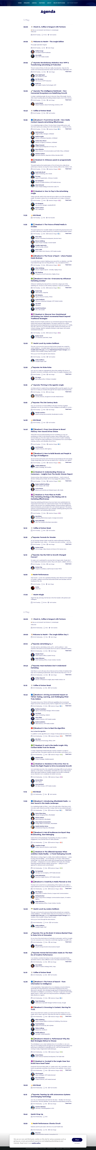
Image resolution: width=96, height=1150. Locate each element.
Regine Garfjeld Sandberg (42, 484)
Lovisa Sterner (39, 488)
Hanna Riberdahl (39, 520)
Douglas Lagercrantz (41, 245)
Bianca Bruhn (38, 395)
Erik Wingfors (39, 891)
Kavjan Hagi (38, 291)
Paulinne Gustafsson (40, 709)
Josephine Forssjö (40, 845)
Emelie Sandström (40, 722)
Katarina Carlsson (40, 153)
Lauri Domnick (39, 447)
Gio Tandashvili (39, 180)
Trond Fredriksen (39, 1024)
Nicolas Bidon (39, 780)
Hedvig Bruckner (39, 895)
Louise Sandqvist (39, 299)
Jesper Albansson (39, 658)
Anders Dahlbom (39, 359)
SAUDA (37, 587)
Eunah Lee (38, 83)
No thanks (77, 1143)
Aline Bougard (39, 1073)
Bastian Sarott (39, 336)
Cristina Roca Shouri (40, 140)
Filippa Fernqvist (39, 145)
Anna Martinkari (39, 784)
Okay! (77, 1140)
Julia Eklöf (38, 303)
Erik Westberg (39, 272)
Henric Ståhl (38, 249)
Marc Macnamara (39, 1077)
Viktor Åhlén (38, 717)
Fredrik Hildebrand (40, 465)
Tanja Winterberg (40, 1001)
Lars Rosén (38, 713)
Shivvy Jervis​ (38, 945)
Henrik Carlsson (39, 207)
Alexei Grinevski (39, 185)
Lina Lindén (38, 55)
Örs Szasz (37, 176)
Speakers (27, 3)
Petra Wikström (39, 149)
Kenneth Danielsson (40, 308)
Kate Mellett (38, 965)
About (49, 3)
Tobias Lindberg (39, 1028)
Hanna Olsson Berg (40, 813)
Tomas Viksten (39, 1055)
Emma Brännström (40, 875)
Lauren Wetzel (39, 103)
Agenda (34, 3)
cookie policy (36, 1143)
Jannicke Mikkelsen (40, 1106)
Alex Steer (38, 739)
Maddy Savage (39, 51)
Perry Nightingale (40, 75)
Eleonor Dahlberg (40, 241)
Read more (68, 71)
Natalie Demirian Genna (41, 826)
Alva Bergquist (39, 203)
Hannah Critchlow (40, 412)
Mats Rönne (38, 516)
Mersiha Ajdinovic (40, 1032)
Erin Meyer (38, 377)
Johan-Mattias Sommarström (43, 822)
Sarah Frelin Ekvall (40, 172)
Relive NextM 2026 (59, 3)
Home (20, 3)
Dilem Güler (38, 236)
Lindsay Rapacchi (40, 678)
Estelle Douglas (39, 136)
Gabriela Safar (39, 757)
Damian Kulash (39, 547)
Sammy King (38, 567)
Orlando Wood (39, 654)
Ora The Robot (39, 79)
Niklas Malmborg (39, 1019)
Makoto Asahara (39, 817)
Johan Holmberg (39, 268)
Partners (42, 3)
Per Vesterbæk (39, 871)
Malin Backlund (39, 132)
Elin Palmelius (39, 295)
